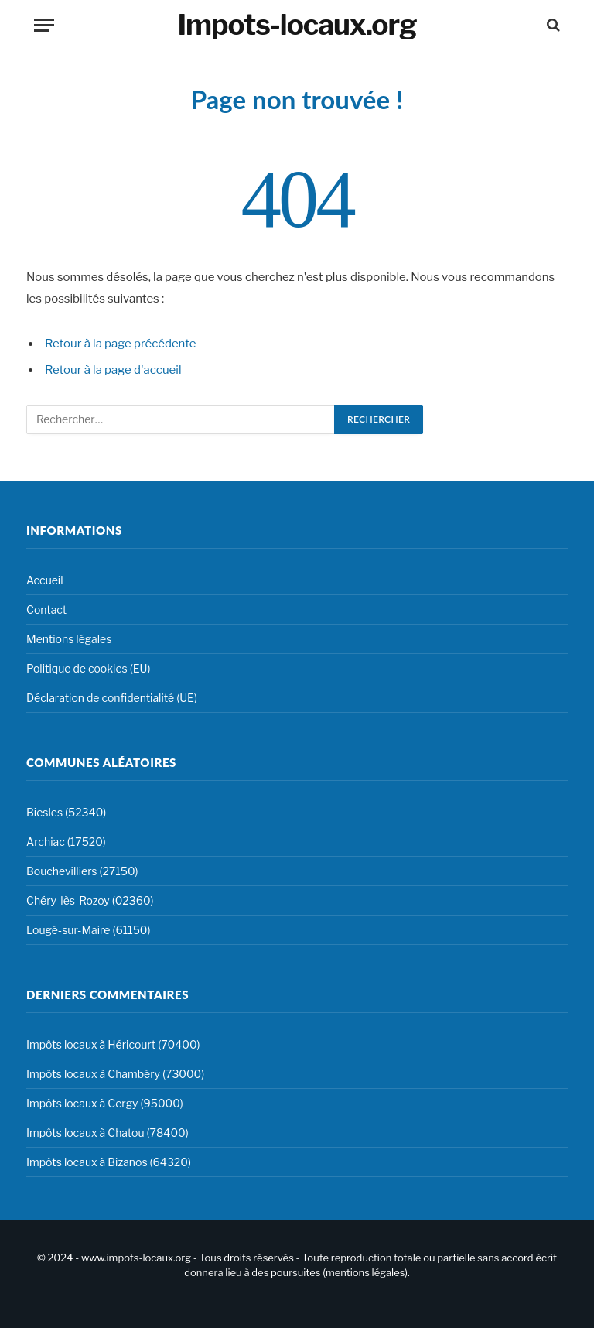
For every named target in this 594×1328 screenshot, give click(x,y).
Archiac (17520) (66, 841)
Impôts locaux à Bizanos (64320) (108, 1162)
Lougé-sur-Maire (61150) (88, 929)
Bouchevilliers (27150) (82, 871)
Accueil (44, 580)
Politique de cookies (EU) (88, 668)
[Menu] (44, 25)
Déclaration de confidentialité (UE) (111, 697)
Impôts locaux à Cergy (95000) (104, 1103)
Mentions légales (68, 638)
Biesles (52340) (66, 812)
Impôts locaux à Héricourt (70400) (113, 1044)
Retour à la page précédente (120, 344)
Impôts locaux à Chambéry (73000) (115, 1073)
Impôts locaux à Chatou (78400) (107, 1132)
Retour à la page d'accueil (113, 370)
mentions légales (365, 1272)
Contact (46, 609)
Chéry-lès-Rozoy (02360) (90, 900)
